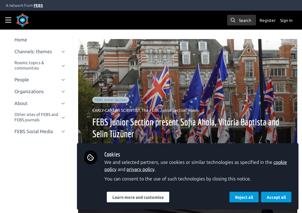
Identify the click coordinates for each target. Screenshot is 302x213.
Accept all (276, 197)
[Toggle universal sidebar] (8, 20)
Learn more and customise (140, 197)
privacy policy (143, 169)
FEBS (38, 5)
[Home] (31, 20)
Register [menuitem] (267, 20)
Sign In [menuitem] (286, 20)
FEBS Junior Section (113, 100)
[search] (241, 20)
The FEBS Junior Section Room (172, 110)
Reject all (244, 197)
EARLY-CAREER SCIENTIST (118, 110)
